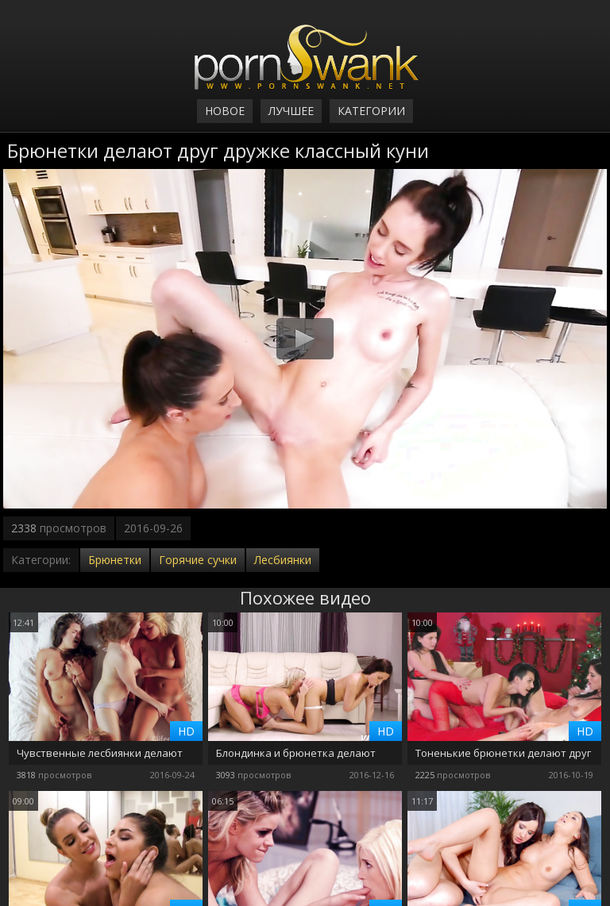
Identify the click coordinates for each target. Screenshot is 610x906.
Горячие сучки (198, 559)
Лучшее (291, 110)
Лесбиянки (282, 559)
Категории (371, 110)
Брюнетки (114, 559)
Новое (225, 110)
